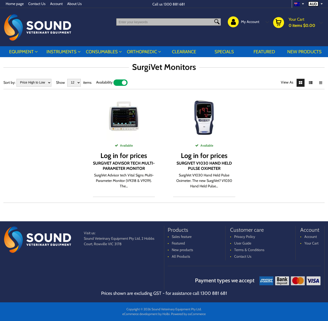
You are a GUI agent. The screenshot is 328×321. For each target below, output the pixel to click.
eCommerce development (140, 314)
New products (304, 51)
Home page (15, 4)
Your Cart (311, 243)
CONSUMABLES (102, 51)
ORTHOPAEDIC (142, 51)
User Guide (242, 243)
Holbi (166, 314)
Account (56, 4)
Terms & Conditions (249, 250)
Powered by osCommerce (188, 314)
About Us (74, 4)
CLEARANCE (184, 51)
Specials (224, 51)
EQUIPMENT (21, 51)
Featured (264, 51)
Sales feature (182, 236)
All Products (181, 256)
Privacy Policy (244, 236)
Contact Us (37, 4)
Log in (109, 155)
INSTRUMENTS (61, 51)
